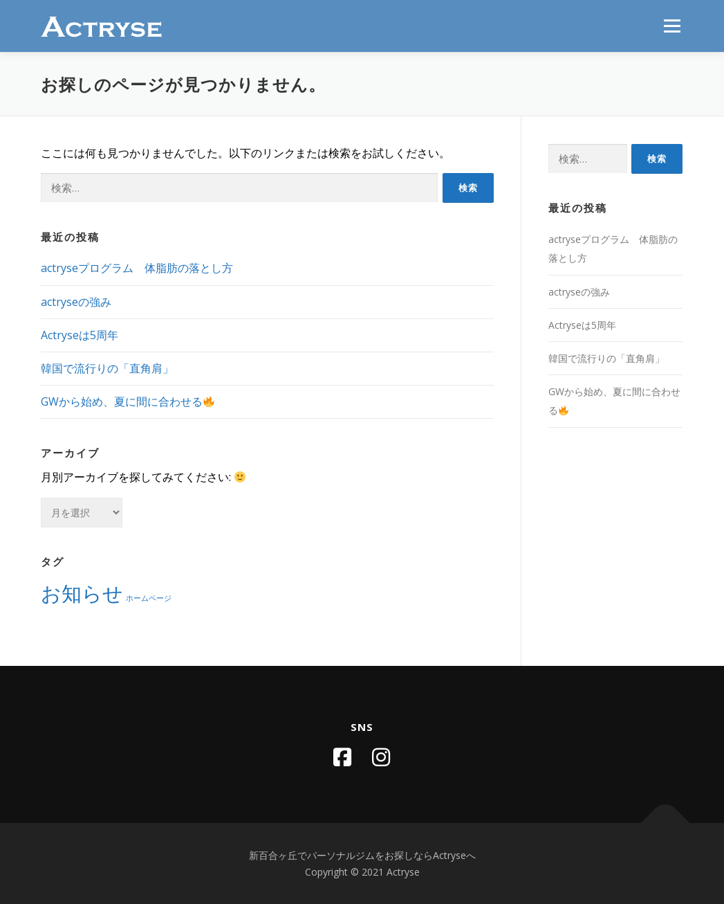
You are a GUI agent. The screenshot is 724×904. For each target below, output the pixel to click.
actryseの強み (76, 301)
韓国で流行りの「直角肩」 (107, 368)
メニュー (672, 25)
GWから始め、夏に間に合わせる (127, 401)
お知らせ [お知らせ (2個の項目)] (82, 593)
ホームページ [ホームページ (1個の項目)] (148, 598)
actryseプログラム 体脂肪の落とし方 (137, 267)
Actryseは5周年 (79, 335)
